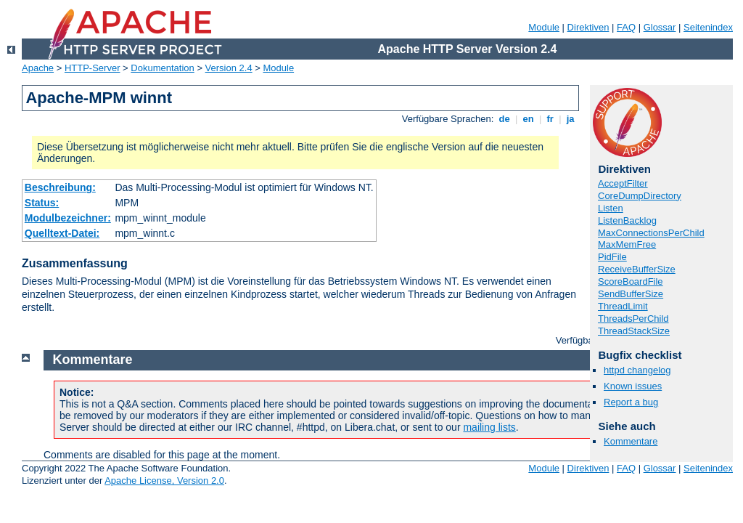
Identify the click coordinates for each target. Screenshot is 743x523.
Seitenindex (708, 27)
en (528, 118)
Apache (38, 67)
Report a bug (631, 402)
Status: (42, 202)
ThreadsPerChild (633, 318)
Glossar (660, 27)
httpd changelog (637, 370)
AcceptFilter (623, 183)
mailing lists (489, 427)
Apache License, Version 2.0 (164, 480)
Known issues (633, 386)
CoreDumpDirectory (639, 195)
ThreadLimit (623, 306)
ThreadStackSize (634, 330)
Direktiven (588, 27)
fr (550, 118)
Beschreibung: (60, 187)
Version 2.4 (229, 67)
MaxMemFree (627, 244)
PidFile (612, 256)
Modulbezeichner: (68, 218)
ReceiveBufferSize (637, 269)
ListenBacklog (627, 220)
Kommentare (630, 441)
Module (543, 27)
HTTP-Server (92, 67)
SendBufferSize (630, 293)
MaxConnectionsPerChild (651, 232)
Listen (610, 208)
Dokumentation (162, 67)
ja (570, 118)
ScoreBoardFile (630, 281)
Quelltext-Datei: (62, 233)
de (504, 118)
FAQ (626, 27)
